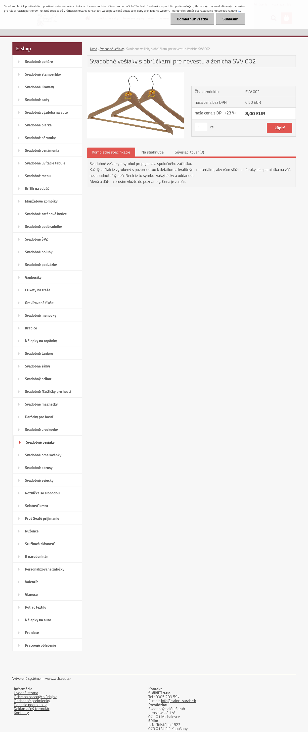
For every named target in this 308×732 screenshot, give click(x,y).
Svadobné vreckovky (41, 429)
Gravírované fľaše (39, 303)
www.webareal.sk (58, 678)
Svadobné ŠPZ (36, 239)
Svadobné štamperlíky (43, 74)
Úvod (93, 48)
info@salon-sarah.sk (178, 701)
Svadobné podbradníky (43, 226)
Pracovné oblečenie (40, 645)
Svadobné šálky (37, 366)
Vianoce (31, 594)
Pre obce (32, 632)
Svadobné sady (37, 100)
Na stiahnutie (152, 152)
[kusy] (201, 127)
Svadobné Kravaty (39, 87)
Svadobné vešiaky (40, 442)
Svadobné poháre (39, 61)
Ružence (32, 531)
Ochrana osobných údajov (35, 697)
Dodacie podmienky (30, 705)
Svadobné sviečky (39, 480)
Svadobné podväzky (41, 264)
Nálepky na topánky (41, 341)
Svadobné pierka (38, 125)
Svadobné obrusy (39, 468)
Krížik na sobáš (37, 188)
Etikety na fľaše (37, 290)
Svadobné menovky (40, 315)
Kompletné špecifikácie (111, 152)
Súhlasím (230, 19)
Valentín (32, 582)
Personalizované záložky (45, 569)
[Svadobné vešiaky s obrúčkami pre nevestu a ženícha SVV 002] (135, 74)
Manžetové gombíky (41, 201)
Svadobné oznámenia (42, 150)
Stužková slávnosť (40, 544)
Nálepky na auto (38, 620)
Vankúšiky (33, 277)
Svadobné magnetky (41, 404)
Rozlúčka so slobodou (42, 493)
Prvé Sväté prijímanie (42, 518)
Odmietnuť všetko (192, 19)
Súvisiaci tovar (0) (189, 152)
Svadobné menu (38, 176)
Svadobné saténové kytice (46, 214)
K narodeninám (37, 556)
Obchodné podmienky (32, 701)
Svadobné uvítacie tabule (45, 163)
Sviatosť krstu (36, 506)
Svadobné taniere (39, 353)
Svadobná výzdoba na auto (46, 112)
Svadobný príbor (38, 379)
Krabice (31, 328)
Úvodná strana (26, 693)
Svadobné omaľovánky (43, 455)
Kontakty (21, 713)
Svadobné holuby (39, 252)
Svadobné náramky (40, 138)
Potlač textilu (35, 607)
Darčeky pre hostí (39, 417)
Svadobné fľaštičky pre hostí (48, 391)
